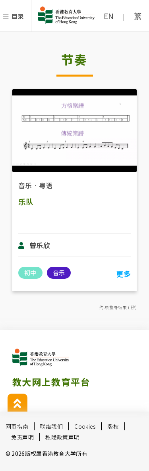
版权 (113, 426)
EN (109, 16)
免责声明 (22, 437)
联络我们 (51, 426)
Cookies (84, 426)
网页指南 (17, 426)
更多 (123, 273)
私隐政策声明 (62, 437)
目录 (18, 16)
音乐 (25, 185)
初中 (30, 272)
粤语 (46, 185)
